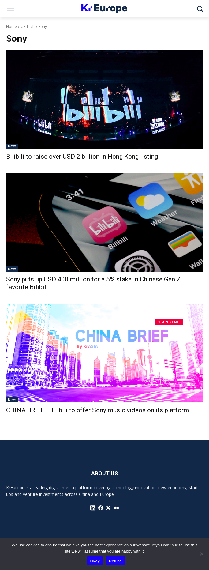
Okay (94, 561)
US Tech (28, 26)
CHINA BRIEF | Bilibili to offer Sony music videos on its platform (97, 410)
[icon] (93, 508)
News (12, 146)
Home (11, 26)
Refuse (115, 561)
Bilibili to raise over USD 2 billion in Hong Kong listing (82, 156)
